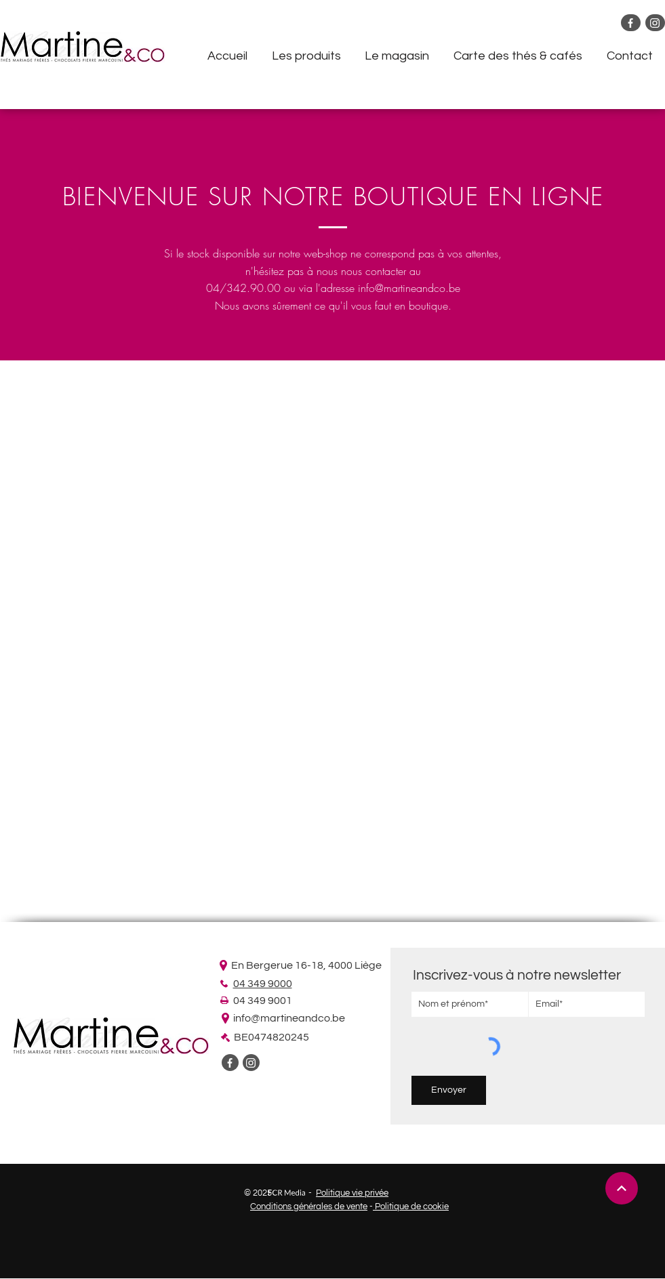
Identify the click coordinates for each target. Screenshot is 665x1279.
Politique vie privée (352, 1193)
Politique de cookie (411, 1206)
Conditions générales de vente (308, 1206)
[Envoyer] (448, 1090)
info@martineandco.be (409, 287)
